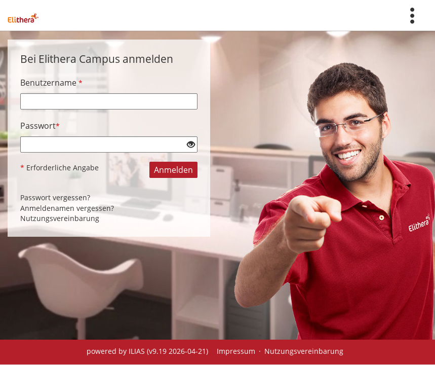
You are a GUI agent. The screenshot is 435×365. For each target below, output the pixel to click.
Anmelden (173, 169)
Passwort (40, 125)
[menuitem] (412, 15)
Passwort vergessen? (55, 197)
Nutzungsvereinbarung (59, 218)
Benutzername (51, 82)
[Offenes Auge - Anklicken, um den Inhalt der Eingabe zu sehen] (191, 145)
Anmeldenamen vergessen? (67, 208)
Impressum (236, 351)
